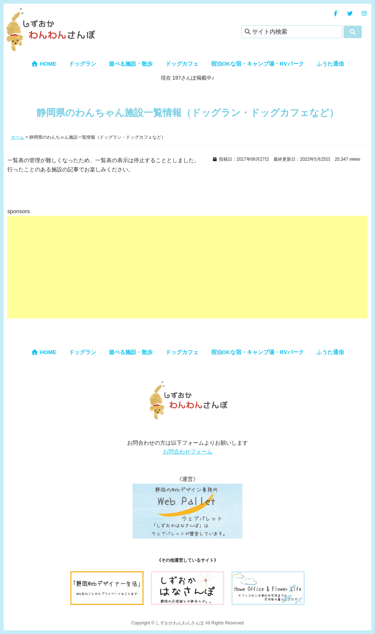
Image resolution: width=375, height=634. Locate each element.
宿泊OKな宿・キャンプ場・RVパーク (257, 64)
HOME (43, 64)
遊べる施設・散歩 (131, 64)
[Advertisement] (187, 267)
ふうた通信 (330, 64)
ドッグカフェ (182, 64)
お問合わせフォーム (187, 451)
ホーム (17, 137)
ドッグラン (82, 64)
